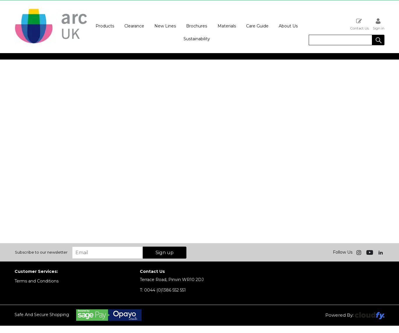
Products (105, 26)
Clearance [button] (134, 26)
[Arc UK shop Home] (51, 43)
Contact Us (359, 24)
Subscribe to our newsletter (41, 252)
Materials (227, 26)
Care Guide (257, 26)
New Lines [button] (165, 26)
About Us (288, 26)
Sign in (378, 24)
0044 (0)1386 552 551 (163, 290)
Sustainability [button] (196, 38)
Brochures (196, 26)
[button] (378, 40)
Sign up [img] (165, 252)
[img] (359, 252)
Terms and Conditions (37, 281)
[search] (340, 40)
